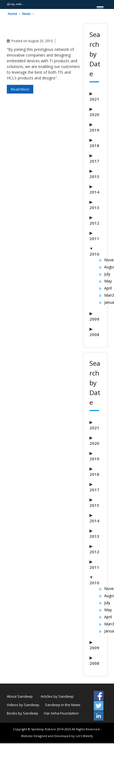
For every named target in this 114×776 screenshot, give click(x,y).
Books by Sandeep (22, 713)
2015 (94, 176)
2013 (94, 207)
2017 (94, 161)
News (26, 13)
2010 (94, 254)
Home (12, 13)
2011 (94, 238)
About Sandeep (20, 696)
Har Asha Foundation (61, 713)
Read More (20, 89)
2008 (94, 334)
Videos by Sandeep (23, 704)
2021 (94, 99)
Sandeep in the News (62, 704)
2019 (94, 130)
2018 (94, 145)
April (108, 288)
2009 (94, 319)
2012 (94, 223)
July (107, 274)
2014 (94, 192)
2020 (94, 114)
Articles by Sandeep (57, 696)
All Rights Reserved (85, 729)
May (108, 281)
